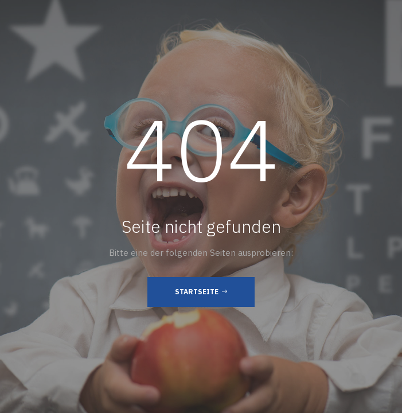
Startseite (201, 291)
